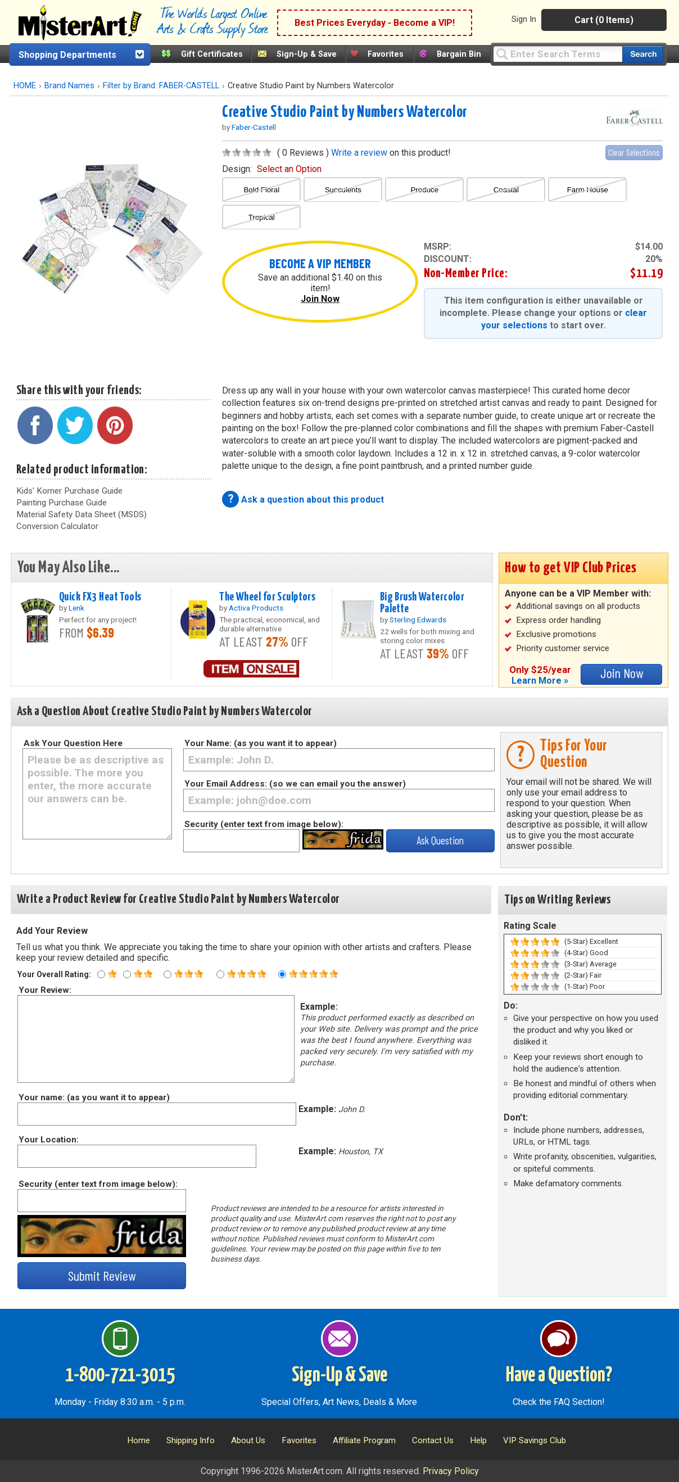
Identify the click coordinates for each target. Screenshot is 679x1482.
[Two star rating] (127, 974)
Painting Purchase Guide (61, 503)
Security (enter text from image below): (263, 824)
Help (478, 1440)
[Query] (557, 54)
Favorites (386, 54)
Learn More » (539, 680)
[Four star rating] (220, 974)
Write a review (359, 152)
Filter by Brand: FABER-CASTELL (161, 86)
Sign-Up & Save (307, 54)
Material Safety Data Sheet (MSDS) (81, 514)
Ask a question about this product (312, 499)
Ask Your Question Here (73, 743)
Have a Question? (559, 1376)
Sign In (523, 19)
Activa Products (256, 607)
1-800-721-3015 (120, 1376)
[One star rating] (101, 974)
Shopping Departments (67, 54)
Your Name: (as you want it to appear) (260, 743)
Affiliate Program (364, 1440)
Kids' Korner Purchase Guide (69, 491)
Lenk (76, 607)
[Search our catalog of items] (642, 54)
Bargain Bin (459, 54)
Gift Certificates (212, 54)
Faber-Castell (254, 127)
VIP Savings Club (534, 1440)
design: (272, 169)
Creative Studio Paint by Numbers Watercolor (345, 112)
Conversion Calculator (57, 526)
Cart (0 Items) (603, 20)
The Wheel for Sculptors (267, 597)
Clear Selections (634, 152)
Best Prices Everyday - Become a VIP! (375, 22)
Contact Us (433, 1440)
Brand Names (69, 86)
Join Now (320, 298)
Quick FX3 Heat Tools (100, 597)
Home (138, 1440)
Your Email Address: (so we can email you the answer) (295, 784)
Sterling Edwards (418, 619)
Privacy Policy (451, 1471)
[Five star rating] (282, 974)
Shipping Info (190, 1440)
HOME (24, 86)
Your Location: (48, 1140)
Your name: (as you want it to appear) (93, 1097)
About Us (248, 1440)
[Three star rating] (167, 974)
